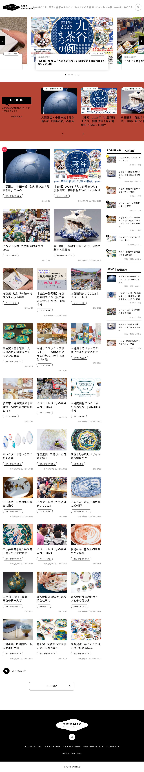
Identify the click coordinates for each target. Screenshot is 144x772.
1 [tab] (65, 74)
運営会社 (65, 753)
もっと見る (51, 686)
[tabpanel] (72, 44)
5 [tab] (78, 74)
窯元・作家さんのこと (73, 7)
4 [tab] (75, 74)
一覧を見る (17, 116)
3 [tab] (72, 74)
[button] (63, 133)
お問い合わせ (76, 753)
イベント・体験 (109, 7)
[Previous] (2, 40)
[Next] (141, 40)
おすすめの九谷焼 (93, 7)
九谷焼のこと (56, 7)
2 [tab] (69, 74)
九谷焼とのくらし (125, 7)
